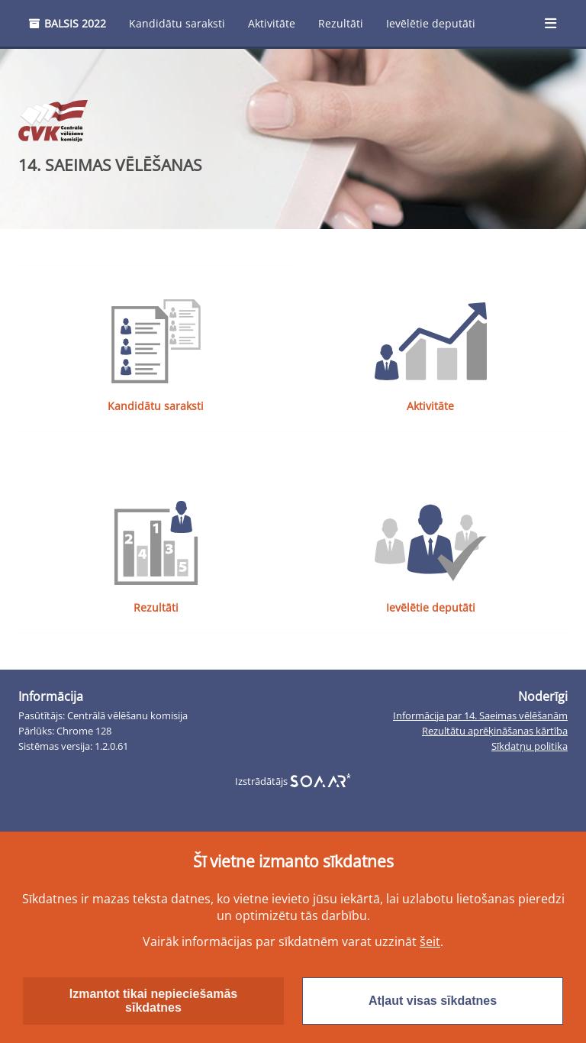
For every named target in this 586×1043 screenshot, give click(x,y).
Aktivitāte (271, 23)
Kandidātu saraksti (177, 23)
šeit (430, 941)
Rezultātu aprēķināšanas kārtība (495, 734)
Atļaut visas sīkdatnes (433, 1000)
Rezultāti (340, 23)
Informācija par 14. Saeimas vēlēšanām (480, 719)
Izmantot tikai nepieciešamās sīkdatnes (153, 1000)
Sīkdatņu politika (529, 750)
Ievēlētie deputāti (430, 23)
